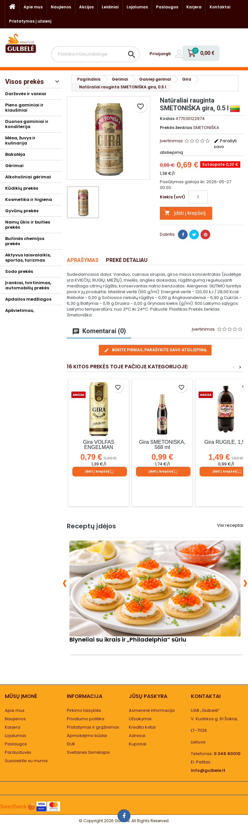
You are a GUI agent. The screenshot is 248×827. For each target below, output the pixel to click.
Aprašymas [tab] (82, 260)
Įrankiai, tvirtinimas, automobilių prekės (28, 285)
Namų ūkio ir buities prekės (27, 224)
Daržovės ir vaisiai (25, 94)
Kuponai (137, 744)
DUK (71, 744)
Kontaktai (220, 7)
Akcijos (86, 7)
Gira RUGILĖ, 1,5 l (225, 442)
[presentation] (64, 582)
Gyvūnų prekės (21, 211)
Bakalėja (15, 154)
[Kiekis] (198, 197)
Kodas (167, 119)
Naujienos (61, 7)
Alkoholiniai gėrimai (28, 177)
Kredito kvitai (142, 727)
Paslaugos (167, 7)
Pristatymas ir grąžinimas (93, 727)
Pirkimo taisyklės (84, 710)
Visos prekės (24, 81)
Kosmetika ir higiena (28, 199)
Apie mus (33, 7)
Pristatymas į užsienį (30, 21)
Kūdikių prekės (21, 188)
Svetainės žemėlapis (88, 752)
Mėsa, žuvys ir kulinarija (20, 140)
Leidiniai (110, 7)
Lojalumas (137, 7)
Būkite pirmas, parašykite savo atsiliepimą (155, 350)
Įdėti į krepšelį (185, 213)
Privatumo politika (85, 719)
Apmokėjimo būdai (87, 735)
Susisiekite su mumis (26, 761)
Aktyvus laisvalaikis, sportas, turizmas (28, 257)
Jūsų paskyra (148, 696)
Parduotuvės (18, 752)
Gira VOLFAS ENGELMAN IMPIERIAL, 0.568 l (98, 447)
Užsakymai (140, 719)
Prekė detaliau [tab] (127, 260)
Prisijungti (160, 53)
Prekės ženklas (176, 128)
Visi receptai (230, 525)
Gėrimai (14, 166)
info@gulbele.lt (208, 770)
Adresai (137, 735)
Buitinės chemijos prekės (24, 241)
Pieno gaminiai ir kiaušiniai (24, 107)
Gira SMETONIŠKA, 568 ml (162, 444)
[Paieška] (95, 54)
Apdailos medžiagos (28, 299)
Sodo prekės (19, 271)
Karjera (194, 7)
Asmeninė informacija (152, 710)
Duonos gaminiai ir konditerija (26, 124)
